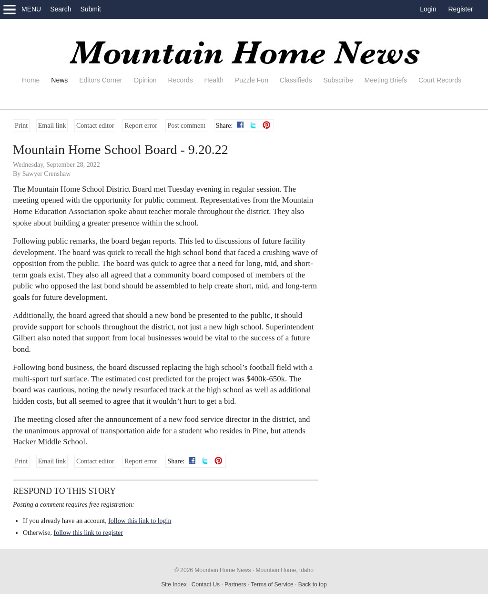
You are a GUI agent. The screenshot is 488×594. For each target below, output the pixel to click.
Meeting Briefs (386, 80)
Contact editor (95, 125)
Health (214, 80)
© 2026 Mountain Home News (212, 570)
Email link (52, 125)
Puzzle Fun (251, 80)
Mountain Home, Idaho (284, 570)
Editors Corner (100, 80)
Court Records (439, 80)
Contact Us (206, 584)
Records (180, 80)
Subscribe (338, 80)
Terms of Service (272, 584)
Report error (140, 125)
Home (31, 80)
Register (460, 9)
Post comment (186, 125)
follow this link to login (139, 520)
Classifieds (296, 80)
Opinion (144, 80)
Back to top (312, 584)
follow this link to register (88, 532)
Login (428, 9)
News (59, 80)
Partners (235, 584)
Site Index (173, 584)
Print (21, 125)
